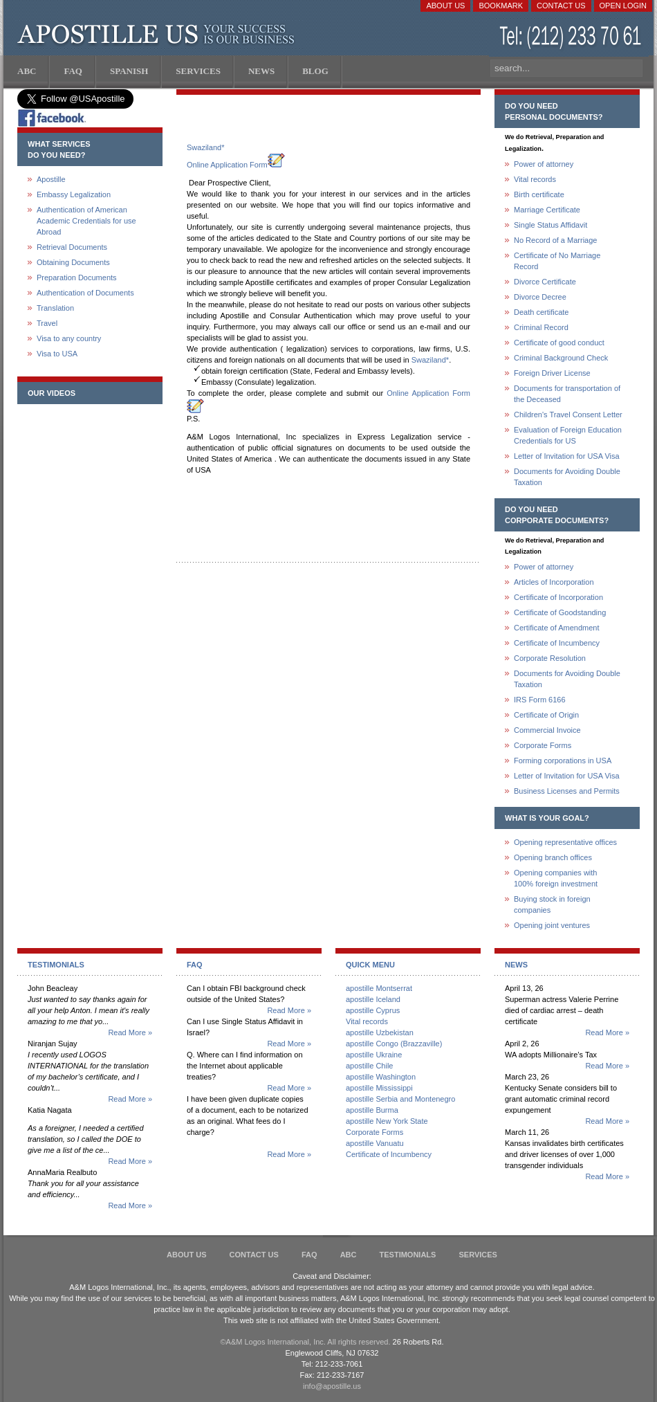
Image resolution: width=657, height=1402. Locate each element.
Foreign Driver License (552, 373)
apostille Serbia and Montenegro (400, 1099)
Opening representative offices (565, 842)
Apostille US (158, 34)
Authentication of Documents (85, 293)
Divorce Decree (540, 297)
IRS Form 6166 (540, 699)
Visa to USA (57, 353)
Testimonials (408, 1254)
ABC (348, 1254)
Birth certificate (539, 194)
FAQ (309, 1254)
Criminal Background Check (561, 358)
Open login (623, 5)
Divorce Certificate (545, 281)
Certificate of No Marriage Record (557, 261)
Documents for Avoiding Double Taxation (567, 476)
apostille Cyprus (373, 1010)
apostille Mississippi (379, 1088)
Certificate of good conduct (559, 342)
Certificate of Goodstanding (560, 612)
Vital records (535, 179)
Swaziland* (205, 147)
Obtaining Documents (73, 262)
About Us (445, 5)
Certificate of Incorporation (558, 597)
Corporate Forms (542, 745)
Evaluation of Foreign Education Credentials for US (568, 435)
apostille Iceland (373, 999)
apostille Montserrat (379, 988)
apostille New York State (387, 1121)
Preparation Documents (77, 277)
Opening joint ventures (552, 925)
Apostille (51, 179)
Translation (55, 308)
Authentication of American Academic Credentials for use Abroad (86, 221)
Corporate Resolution (550, 658)
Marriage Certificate (547, 210)
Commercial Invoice (547, 730)
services (478, 1254)
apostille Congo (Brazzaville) (394, 1043)
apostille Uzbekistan (380, 1032)
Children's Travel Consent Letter (568, 414)
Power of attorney (543, 164)
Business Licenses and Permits (567, 791)
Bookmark (501, 5)
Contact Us (561, 5)
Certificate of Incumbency (557, 643)
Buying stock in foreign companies (552, 904)
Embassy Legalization (74, 194)
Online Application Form (236, 165)
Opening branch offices (553, 857)
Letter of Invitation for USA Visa (567, 456)
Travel (47, 323)
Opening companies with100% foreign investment (556, 878)
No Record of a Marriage (555, 240)
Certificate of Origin (546, 715)
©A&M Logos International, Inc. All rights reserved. (306, 1342)
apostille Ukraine (374, 1054)
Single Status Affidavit (550, 225)
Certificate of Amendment (557, 627)
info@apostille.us (332, 1386)
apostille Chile (369, 1066)
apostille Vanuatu (375, 1143)
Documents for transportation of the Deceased (567, 393)
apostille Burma (372, 1110)
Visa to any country (69, 338)
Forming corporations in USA (562, 760)
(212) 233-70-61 (572, 38)
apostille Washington (381, 1077)
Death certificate (541, 312)
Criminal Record (541, 327)
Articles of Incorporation (554, 582)
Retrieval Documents (72, 247)
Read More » (130, 1032)
